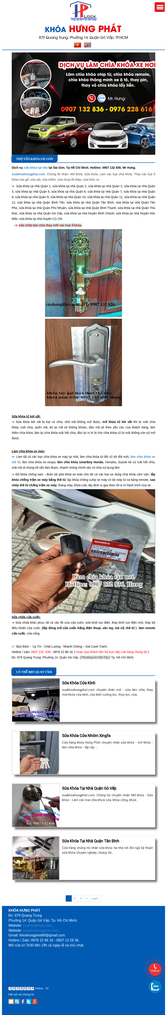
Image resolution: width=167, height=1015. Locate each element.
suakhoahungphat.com (28, 174)
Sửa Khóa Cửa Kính (78, 682)
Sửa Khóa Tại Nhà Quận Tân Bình (90, 840)
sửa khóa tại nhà (36, 167)
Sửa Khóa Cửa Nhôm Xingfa (86, 735)
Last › (95, 898)
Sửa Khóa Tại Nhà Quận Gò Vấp (89, 788)
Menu (160, 7)
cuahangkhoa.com (37, 925)
